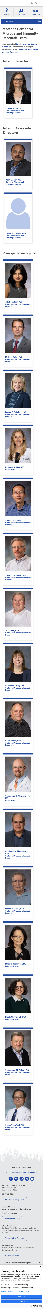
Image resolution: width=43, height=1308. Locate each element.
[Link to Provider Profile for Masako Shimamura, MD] (18, 946)
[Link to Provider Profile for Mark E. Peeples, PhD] (18, 892)
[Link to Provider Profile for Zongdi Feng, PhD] (18, 504)
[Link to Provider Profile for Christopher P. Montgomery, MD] (18, 780)
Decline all (21, 1301)
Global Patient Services (14, 1238)
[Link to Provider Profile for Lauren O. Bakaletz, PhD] (18, 396)
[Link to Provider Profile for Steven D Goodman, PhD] (18, 559)
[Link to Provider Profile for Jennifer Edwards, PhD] (18, 218)
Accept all (21, 1297)
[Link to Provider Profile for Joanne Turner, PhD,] (18, 93)
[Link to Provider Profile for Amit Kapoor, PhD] (18, 164)
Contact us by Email (14, 1200)
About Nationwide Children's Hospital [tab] (17, 1263)
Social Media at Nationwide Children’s (21, 1172)
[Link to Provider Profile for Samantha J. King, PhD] (18, 670)
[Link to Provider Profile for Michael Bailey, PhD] (18, 341)
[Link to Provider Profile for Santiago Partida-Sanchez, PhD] (18, 837)
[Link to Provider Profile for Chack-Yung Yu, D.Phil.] (18, 1109)
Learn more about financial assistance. (16, 1209)
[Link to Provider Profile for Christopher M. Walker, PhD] (18, 1054)
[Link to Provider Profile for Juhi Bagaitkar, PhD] (18, 286)
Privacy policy (24, 1291)
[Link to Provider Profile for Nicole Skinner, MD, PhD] (18, 1000)
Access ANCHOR (12, 1255)
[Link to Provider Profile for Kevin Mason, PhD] (18, 725)
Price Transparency (9, 1213)
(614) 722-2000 (8, 1194)
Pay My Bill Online (12, 1219)
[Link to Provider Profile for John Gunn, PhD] (18, 615)
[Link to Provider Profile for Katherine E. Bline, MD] (18, 450)
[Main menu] (39, 3)
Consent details (7, 1291)
